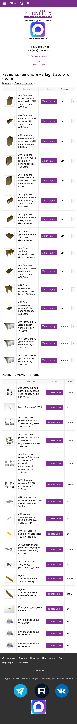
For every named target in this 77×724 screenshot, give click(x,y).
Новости (34, 658)
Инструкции (48, 658)
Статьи (62, 658)
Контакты (22, 663)
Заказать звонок (40, 56)
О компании (8, 658)
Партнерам (8, 663)
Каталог (22, 658)
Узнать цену (48, 101)
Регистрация (38, 64)
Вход (38, 61)
